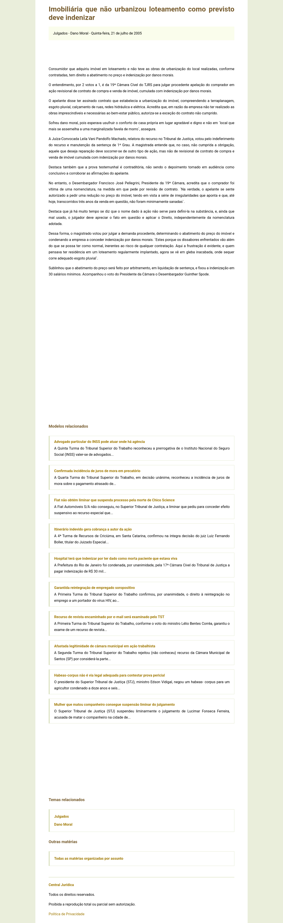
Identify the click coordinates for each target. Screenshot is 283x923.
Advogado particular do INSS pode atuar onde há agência (99, 442)
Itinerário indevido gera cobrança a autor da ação (93, 529)
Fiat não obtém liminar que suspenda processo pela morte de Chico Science (114, 500)
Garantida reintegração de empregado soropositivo (94, 588)
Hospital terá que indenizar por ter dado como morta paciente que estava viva (115, 558)
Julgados (61, 816)
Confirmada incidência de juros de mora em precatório (97, 471)
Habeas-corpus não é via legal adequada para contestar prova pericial (109, 675)
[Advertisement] (141, 50)
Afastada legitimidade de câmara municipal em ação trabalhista (104, 646)
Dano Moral (63, 824)
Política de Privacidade (66, 914)
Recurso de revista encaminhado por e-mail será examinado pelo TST (109, 617)
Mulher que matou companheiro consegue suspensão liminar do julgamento (114, 704)
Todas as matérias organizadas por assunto (88, 858)
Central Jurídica (61, 885)
